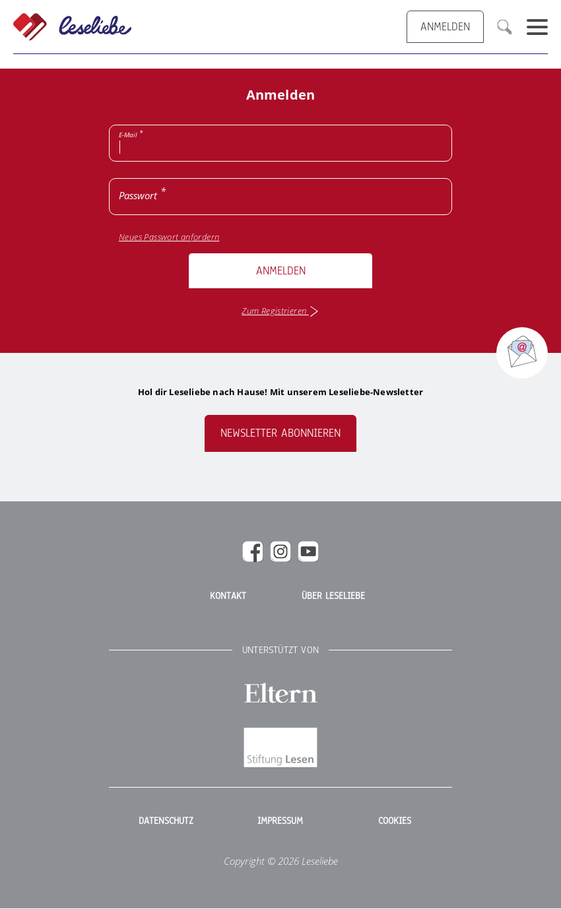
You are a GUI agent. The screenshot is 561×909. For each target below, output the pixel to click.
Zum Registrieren (280, 311)
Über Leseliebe (333, 596)
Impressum (280, 821)
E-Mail (128, 134)
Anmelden (281, 270)
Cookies (394, 821)
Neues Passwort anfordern (169, 237)
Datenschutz (166, 821)
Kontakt (228, 596)
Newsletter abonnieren (280, 433)
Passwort (138, 195)
